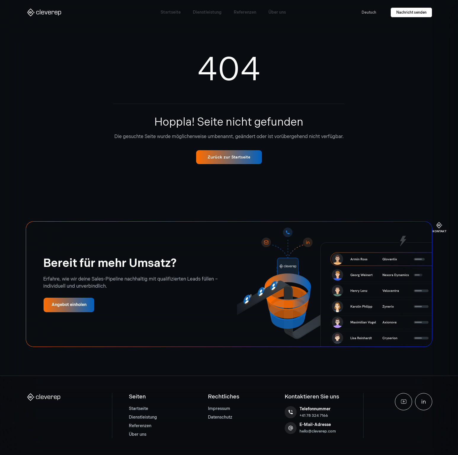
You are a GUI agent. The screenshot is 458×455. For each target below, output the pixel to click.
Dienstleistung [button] (143, 417)
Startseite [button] (138, 408)
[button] (44, 12)
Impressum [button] (219, 408)
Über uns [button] (137, 434)
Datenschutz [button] (220, 417)
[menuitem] (146, 409)
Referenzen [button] (140, 425)
